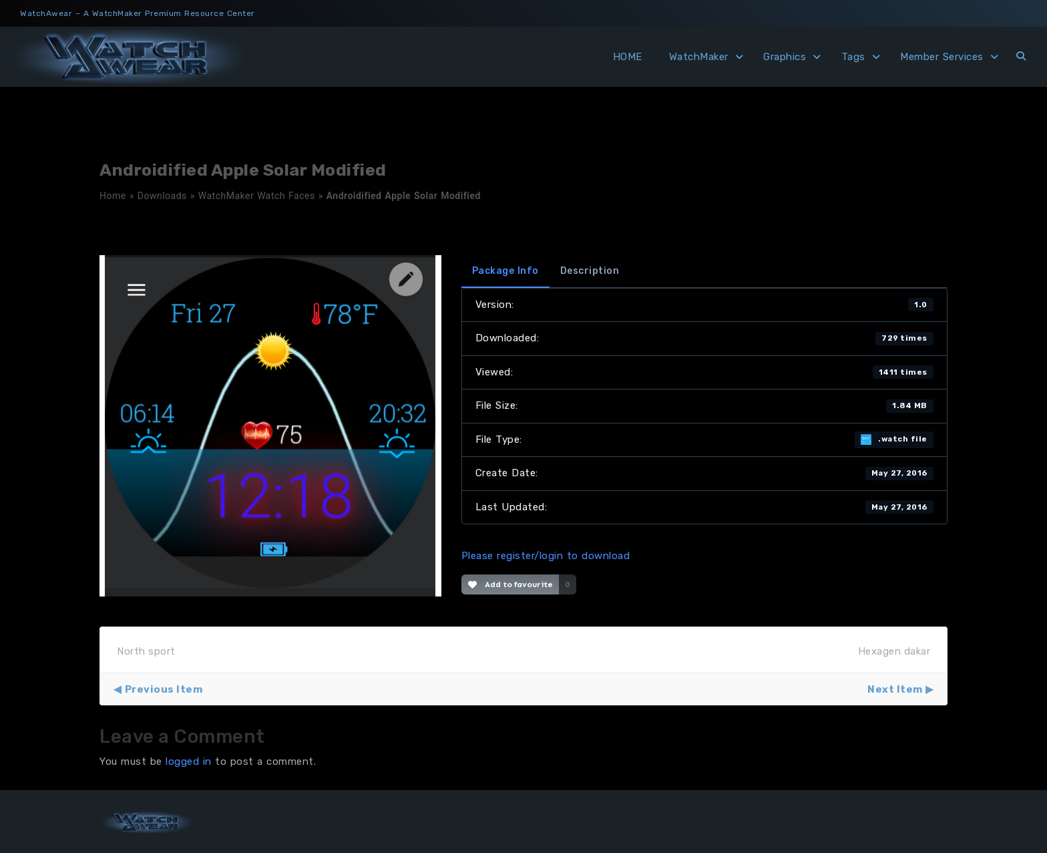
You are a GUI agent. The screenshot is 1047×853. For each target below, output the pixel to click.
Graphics (784, 57)
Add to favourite (510, 584)
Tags (853, 57)
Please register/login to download (545, 556)
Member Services (942, 57)
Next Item (895, 689)
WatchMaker (698, 57)
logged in (189, 761)
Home (112, 195)
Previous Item (164, 689)
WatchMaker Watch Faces (256, 195)
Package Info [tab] (505, 271)
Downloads (162, 195)
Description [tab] (590, 271)
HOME (627, 57)
